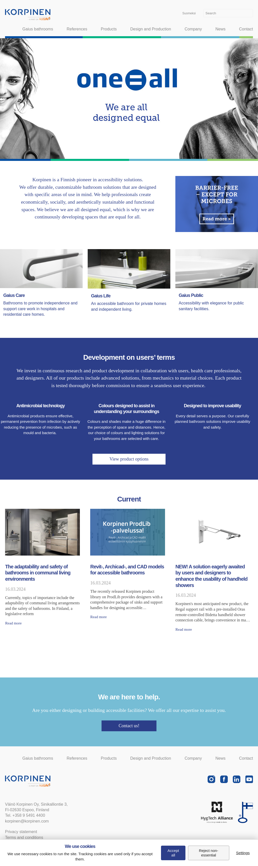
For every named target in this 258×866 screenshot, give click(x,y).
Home (8, 29)
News (220, 29)
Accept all (173, 852)
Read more (13, 623)
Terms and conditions (24, 837)
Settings (243, 853)
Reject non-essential (208, 852)
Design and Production (150, 29)
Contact (246, 29)
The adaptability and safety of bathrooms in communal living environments (37, 573)
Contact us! (129, 725)
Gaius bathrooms (37, 29)
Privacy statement (21, 832)
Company (193, 29)
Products (109, 29)
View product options (129, 459)
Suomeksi (189, 13)
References (77, 29)
